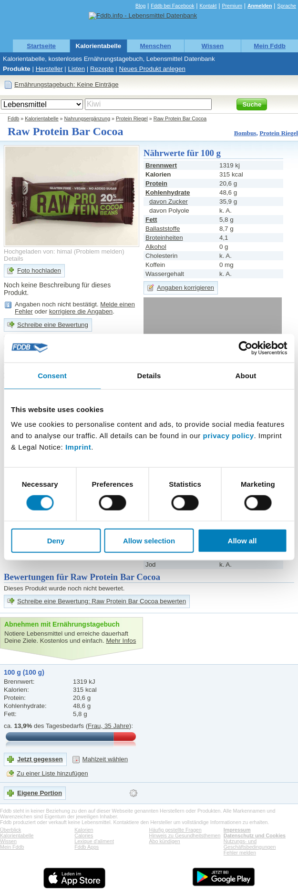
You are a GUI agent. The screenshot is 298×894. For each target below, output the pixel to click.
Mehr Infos (121, 640)
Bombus (245, 133)
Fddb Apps (86, 847)
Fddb (13, 118)
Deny (56, 541)
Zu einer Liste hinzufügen (52, 773)
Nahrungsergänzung (87, 118)
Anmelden (259, 6)
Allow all (242, 541)
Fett (151, 219)
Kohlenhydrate (167, 192)
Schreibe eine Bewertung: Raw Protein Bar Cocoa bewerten (101, 601)
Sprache (286, 6)
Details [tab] (149, 375)
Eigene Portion (39, 792)
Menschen (155, 45)
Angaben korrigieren (185, 287)
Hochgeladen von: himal (38, 251)
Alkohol (155, 246)
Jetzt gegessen (40, 759)
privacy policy (228, 436)
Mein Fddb (270, 45)
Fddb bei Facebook (172, 6)
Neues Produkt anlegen (152, 68)
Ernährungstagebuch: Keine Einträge (66, 84)
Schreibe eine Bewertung (52, 324)
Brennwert (161, 165)
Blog (140, 6)
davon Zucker (168, 201)
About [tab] (246, 375)
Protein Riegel (132, 118)
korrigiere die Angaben (81, 311)
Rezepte (102, 68)
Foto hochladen (39, 270)
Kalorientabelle (99, 45)
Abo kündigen (164, 841)
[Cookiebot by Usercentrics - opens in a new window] (245, 348)
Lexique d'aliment (94, 841)
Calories (83, 835)
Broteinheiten (164, 237)
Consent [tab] (52, 375)
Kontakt (207, 6)
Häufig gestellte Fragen (175, 830)
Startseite (41, 45)
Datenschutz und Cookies (255, 835)
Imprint (78, 447)
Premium (232, 6)
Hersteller (49, 68)
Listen (76, 68)
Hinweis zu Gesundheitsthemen (185, 835)
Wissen (213, 45)
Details (13, 258)
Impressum (237, 830)
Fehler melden (240, 852)
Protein (156, 183)
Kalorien (83, 830)
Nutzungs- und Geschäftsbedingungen (250, 844)
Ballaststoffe (162, 228)
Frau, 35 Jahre (108, 725)
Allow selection (149, 541)
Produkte (17, 68)
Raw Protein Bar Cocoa (180, 118)
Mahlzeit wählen (105, 759)
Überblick (10, 830)
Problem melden (99, 251)
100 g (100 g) (24, 672)
